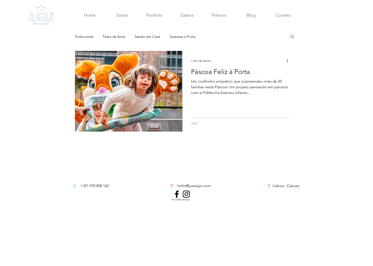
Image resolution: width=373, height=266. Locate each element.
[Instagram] (186, 194)
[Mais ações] (289, 61)
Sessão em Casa (147, 36)
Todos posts (84, 36)
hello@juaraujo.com (194, 185)
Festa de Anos (114, 36)
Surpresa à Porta (183, 36)
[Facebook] (177, 194)
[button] (283, 15)
